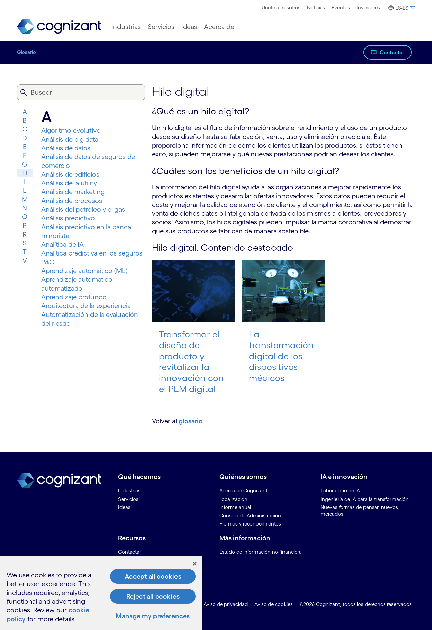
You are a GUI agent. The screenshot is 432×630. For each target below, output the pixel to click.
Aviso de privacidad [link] (226, 604)
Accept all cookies (153, 576)
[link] (59, 26)
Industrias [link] (129, 490)
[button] (401, 8)
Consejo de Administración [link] (250, 515)
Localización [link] (233, 499)
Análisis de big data (69, 139)
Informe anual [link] (235, 507)
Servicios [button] (160, 26)
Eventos (341, 7)
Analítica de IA (62, 244)
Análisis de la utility (69, 183)
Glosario (26, 52)
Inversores (368, 7)
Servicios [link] (128, 499)
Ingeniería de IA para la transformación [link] (365, 499)
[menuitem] (281, 8)
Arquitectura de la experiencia (86, 305)
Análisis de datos (65, 148)
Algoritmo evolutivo (71, 130)
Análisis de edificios (70, 174)
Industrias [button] (126, 26)
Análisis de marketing (73, 192)
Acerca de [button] (219, 26)
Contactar (392, 52)
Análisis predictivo (68, 218)
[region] (101, 593)
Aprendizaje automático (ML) (84, 270)
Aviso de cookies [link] (273, 604)
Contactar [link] (129, 552)
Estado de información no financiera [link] (260, 552)
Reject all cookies (153, 596)
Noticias (316, 7)
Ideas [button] (189, 26)
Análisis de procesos (71, 200)
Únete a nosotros (281, 7)
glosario (191, 421)
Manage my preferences (153, 616)
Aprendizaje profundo (74, 297)
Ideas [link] (124, 507)
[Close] (195, 564)
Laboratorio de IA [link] (340, 490)
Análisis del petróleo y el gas (83, 209)
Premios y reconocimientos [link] (250, 524)
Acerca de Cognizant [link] (243, 490)
